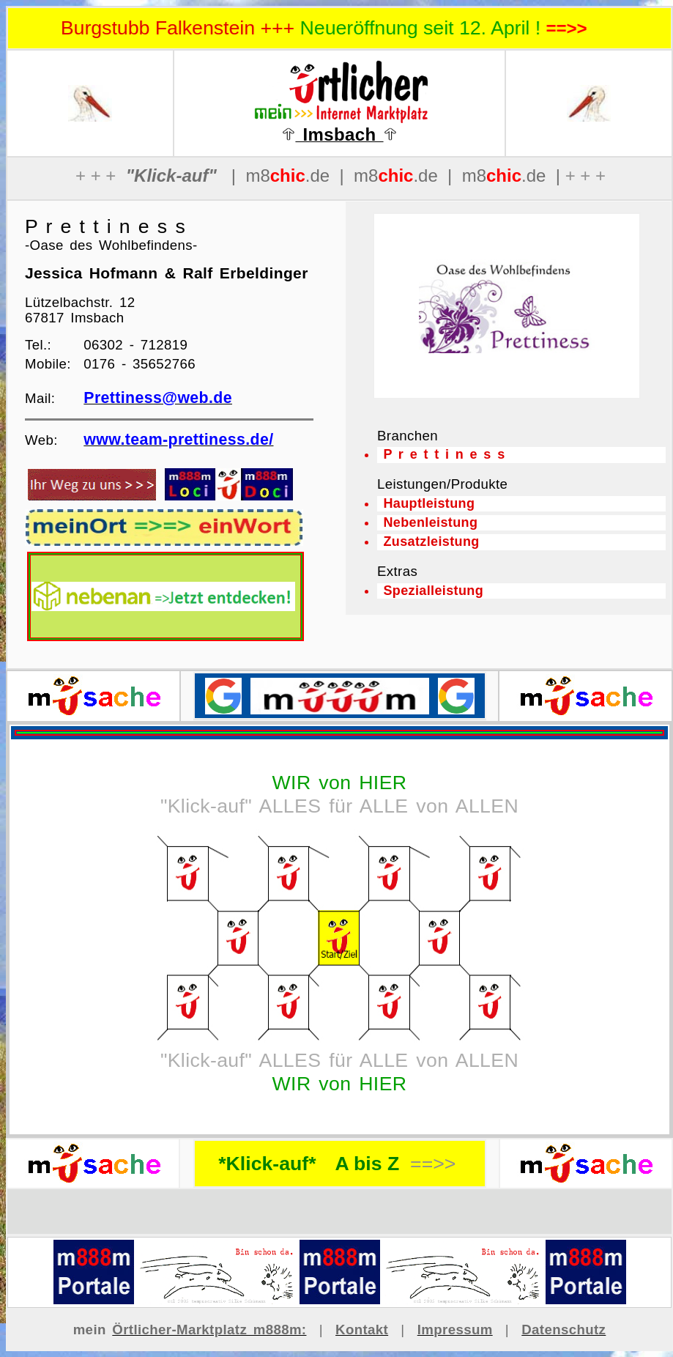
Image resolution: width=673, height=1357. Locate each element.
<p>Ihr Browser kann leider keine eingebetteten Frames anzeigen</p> (507, 305)
